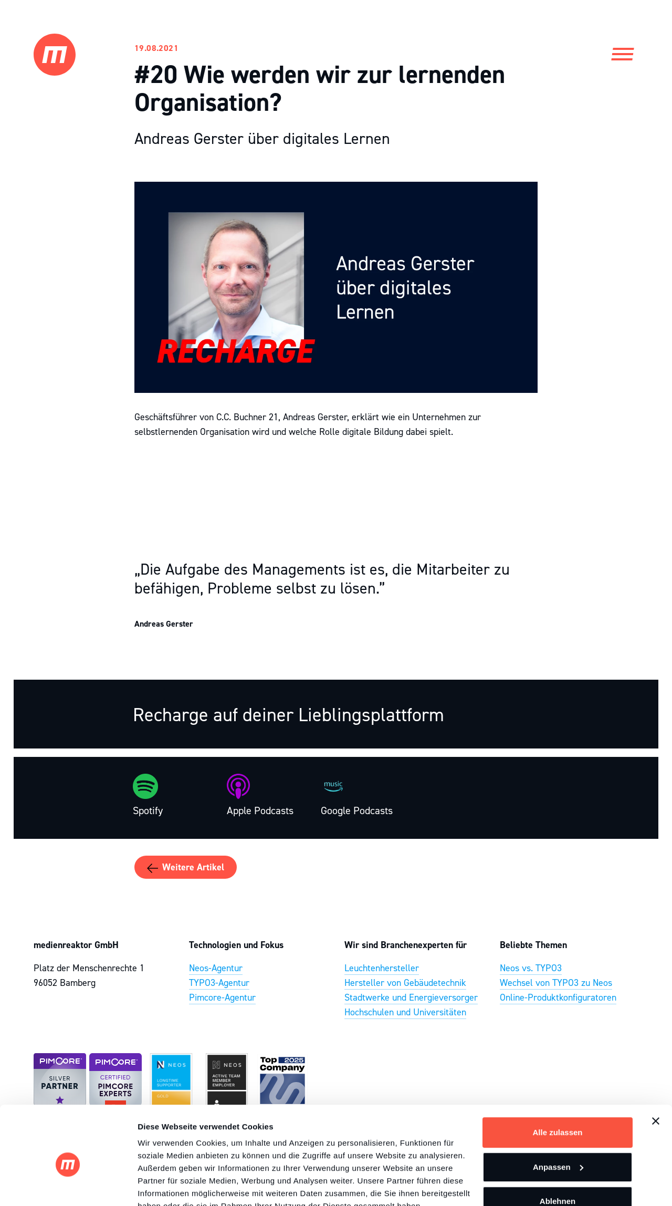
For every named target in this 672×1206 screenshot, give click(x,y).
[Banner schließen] (655, 1071)
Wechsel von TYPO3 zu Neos (556, 982)
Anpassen (558, 1117)
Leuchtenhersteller (381, 968)
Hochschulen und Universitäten (405, 1012)
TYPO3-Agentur (219, 982)
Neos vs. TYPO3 (531, 968)
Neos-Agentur (216, 968)
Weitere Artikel (185, 868)
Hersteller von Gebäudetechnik (405, 982)
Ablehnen (557, 1151)
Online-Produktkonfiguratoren (558, 997)
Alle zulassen (557, 1082)
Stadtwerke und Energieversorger (411, 997)
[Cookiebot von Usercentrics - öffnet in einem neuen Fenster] (68, 1185)
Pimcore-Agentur (222, 997)
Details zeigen (164, 1185)
